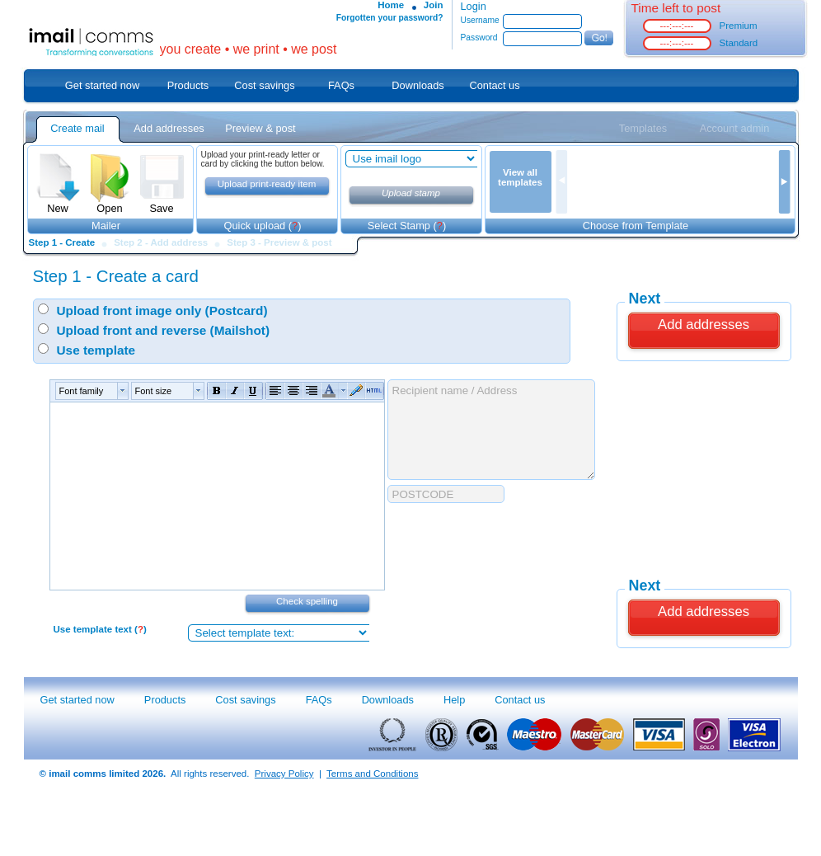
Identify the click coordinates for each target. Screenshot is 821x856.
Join (433, 5)
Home (391, 5)
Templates (643, 128)
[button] (91, 391)
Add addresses (169, 128)
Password (479, 37)
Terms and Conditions (372, 773)
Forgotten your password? (389, 17)
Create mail (77, 128)
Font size (153, 391)
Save (162, 203)
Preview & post (260, 128)
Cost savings (264, 85)
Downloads (417, 85)
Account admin (735, 128)
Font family (81, 391)
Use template (96, 350)
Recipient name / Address (491, 429)
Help (454, 700)
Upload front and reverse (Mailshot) (163, 330)
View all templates (520, 177)
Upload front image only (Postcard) (162, 310)
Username (480, 20)
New (58, 203)
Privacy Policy (284, 773)
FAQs (341, 85)
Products (188, 85)
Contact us (494, 85)
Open (110, 203)
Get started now (102, 85)
